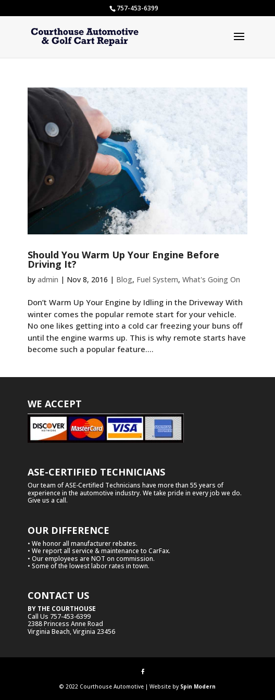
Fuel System (157, 279)
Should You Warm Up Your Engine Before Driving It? (123, 259)
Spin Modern (198, 686)
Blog (124, 279)
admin (48, 279)
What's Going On (211, 279)
